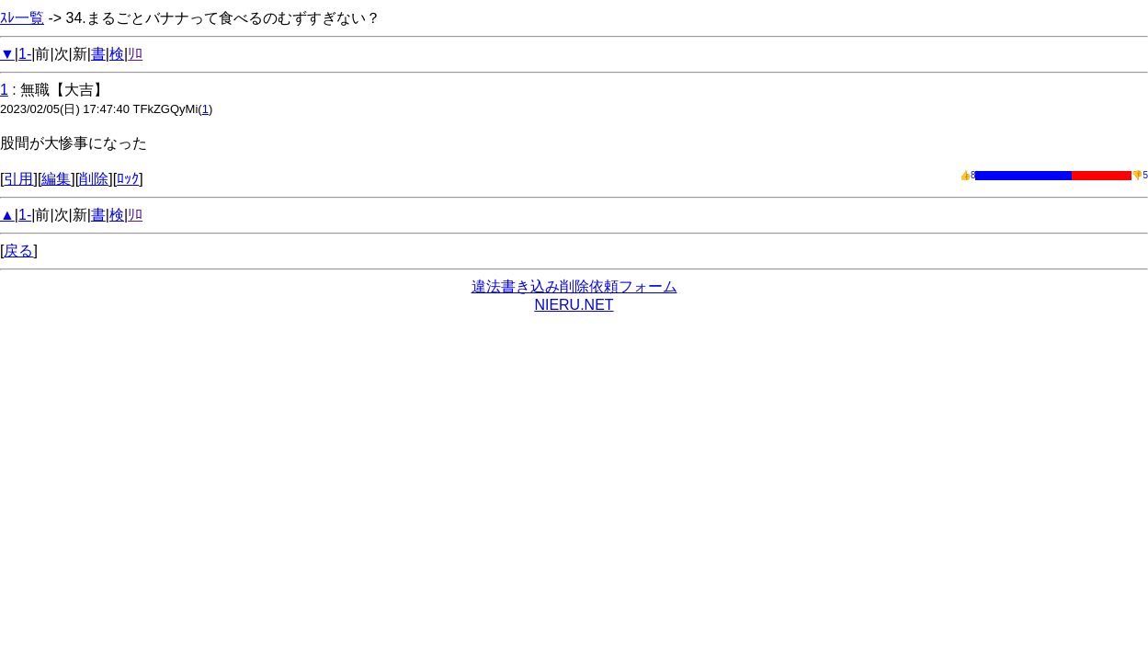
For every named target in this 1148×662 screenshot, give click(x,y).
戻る (18, 250)
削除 (93, 179)
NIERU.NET (573, 305)
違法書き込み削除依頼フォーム (574, 286)
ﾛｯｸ (128, 179)
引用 (18, 179)
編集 (56, 179)
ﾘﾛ (135, 54)
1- (24, 54)
